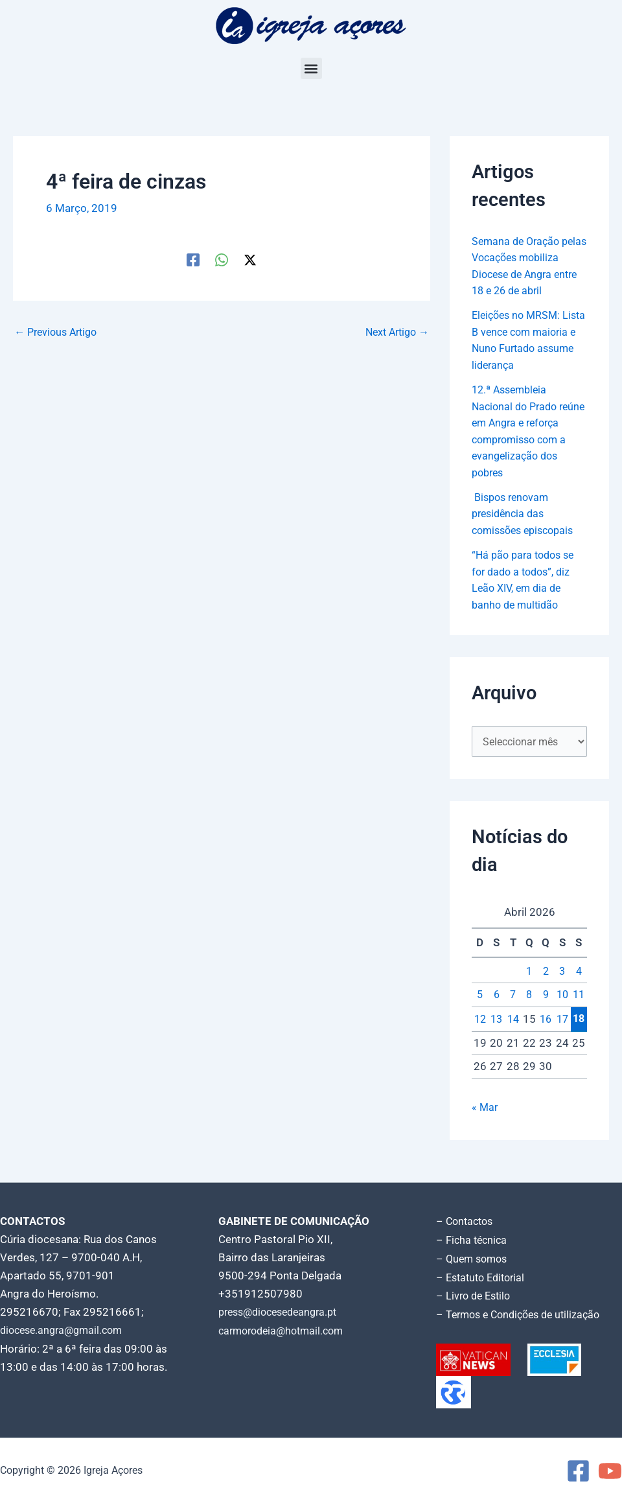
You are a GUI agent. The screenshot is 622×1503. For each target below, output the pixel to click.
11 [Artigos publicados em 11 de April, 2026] (578, 1012)
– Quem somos (474, 1260)
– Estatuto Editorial (483, 1278)
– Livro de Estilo (475, 1296)
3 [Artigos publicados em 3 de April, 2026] (562, 988)
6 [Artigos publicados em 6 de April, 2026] (496, 1012)
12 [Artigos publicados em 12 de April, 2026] (480, 1036)
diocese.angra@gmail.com (65, 1333)
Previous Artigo (59, 332)
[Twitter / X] (250, 259)
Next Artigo (394, 332)
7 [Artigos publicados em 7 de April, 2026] (513, 1012)
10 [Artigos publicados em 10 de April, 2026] (562, 1012)
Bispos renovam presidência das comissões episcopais (527, 530)
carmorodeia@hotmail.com (285, 1333)
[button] (311, 68)
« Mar (485, 1124)
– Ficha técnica (473, 1242)
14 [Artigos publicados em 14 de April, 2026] (513, 1036)
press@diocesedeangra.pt (283, 1315)
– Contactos (466, 1224)
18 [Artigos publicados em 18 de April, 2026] (578, 1036)
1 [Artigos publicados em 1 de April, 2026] (529, 988)
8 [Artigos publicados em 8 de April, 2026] (529, 1012)
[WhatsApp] (221, 259)
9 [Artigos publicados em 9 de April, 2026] (545, 1012)
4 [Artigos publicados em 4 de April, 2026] (578, 988)
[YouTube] (610, 1471)
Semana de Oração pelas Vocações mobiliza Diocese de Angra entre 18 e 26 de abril (527, 274)
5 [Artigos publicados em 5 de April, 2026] (480, 1012)
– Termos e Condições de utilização (523, 1315)
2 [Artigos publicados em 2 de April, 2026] (545, 988)
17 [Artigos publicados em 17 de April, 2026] (562, 1036)
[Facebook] (193, 259)
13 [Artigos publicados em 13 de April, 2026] (496, 1036)
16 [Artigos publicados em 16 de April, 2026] (545, 1036)
